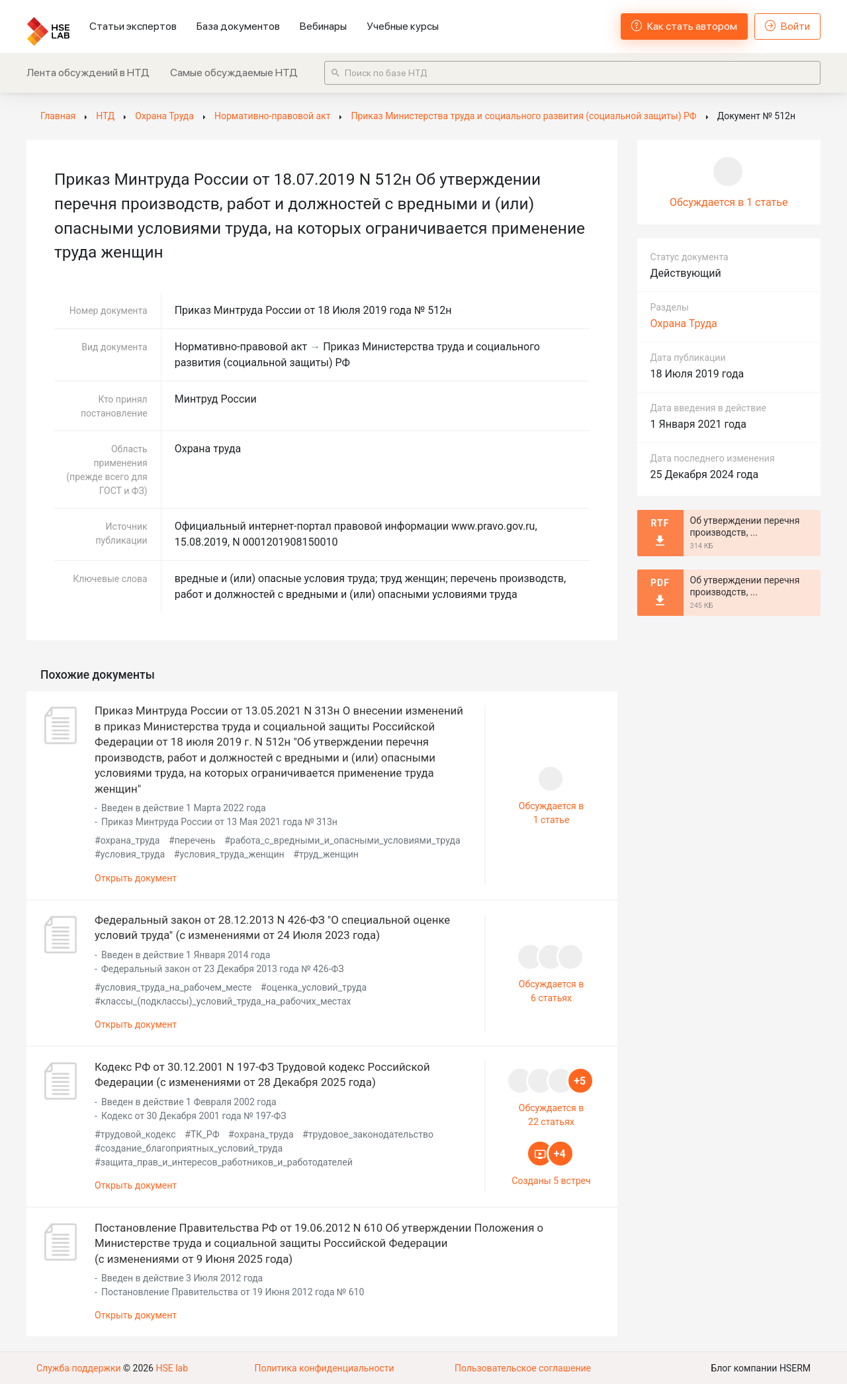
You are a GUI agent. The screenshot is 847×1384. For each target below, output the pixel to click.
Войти (787, 26)
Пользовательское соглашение (523, 1367)
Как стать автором (684, 26)
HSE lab (172, 1367)
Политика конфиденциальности (324, 1367)
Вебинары (323, 26)
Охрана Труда (683, 323)
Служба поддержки (78, 1367)
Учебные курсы (403, 26)
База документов (238, 26)
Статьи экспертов (133, 26)
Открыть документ (136, 877)
